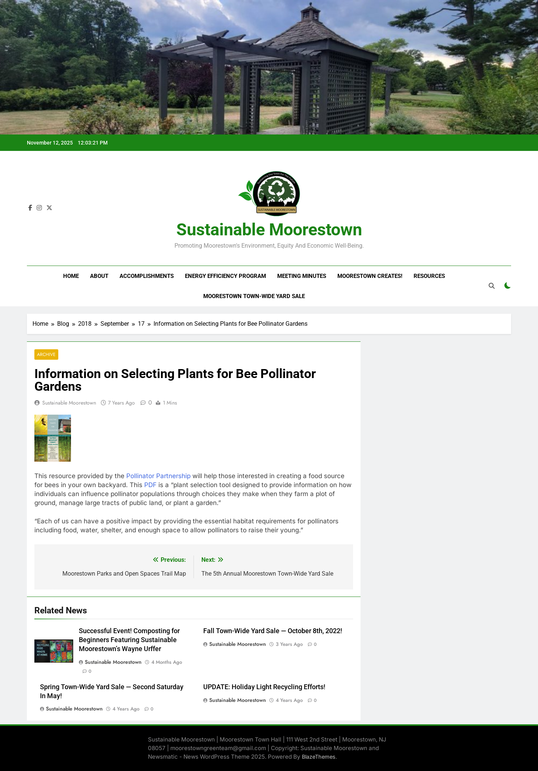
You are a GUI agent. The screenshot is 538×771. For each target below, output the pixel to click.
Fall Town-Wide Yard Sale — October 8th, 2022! (272, 631)
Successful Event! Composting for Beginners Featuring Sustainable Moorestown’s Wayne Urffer (129, 640)
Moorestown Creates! (369, 276)
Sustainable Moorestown (269, 229)
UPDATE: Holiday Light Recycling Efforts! (264, 687)
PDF (150, 485)
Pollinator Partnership (158, 476)
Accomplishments (147, 276)
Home (71, 276)
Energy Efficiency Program (225, 276)
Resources (429, 276)
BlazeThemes (319, 756)
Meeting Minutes (301, 276)
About (99, 276)
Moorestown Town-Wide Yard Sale (254, 296)
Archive (46, 355)
